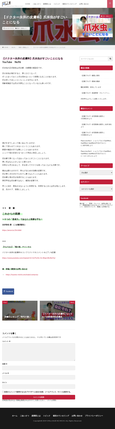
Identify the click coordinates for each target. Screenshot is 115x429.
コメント (6, 341)
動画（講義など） (22, 28)
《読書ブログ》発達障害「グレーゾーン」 (96, 93)
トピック (57, 4)
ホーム (14, 416)
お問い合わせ (84, 4)
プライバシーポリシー (94, 416)
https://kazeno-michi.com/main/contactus (22, 274)
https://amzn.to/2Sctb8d (11, 230)
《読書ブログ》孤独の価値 (90, 81)
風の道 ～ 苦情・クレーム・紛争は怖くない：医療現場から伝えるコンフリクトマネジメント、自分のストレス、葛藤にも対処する (96, 205)
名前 (4, 364)
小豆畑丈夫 (85, 118)
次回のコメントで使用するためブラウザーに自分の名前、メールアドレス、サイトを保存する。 (38, 392)
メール (5, 373)
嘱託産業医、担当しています (91, 87)
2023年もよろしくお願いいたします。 (94, 99)
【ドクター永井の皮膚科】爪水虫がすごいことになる (49, 47)
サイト (4, 382)
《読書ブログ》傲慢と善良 (90, 75)
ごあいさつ (37, 4)
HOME (27, 4)
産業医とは (47, 4)
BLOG (13, 47)
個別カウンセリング (69, 4)
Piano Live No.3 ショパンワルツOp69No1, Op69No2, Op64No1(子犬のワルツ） (96, 142)
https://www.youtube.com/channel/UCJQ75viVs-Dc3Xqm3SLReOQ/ (28, 258)
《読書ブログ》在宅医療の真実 (92, 116)
